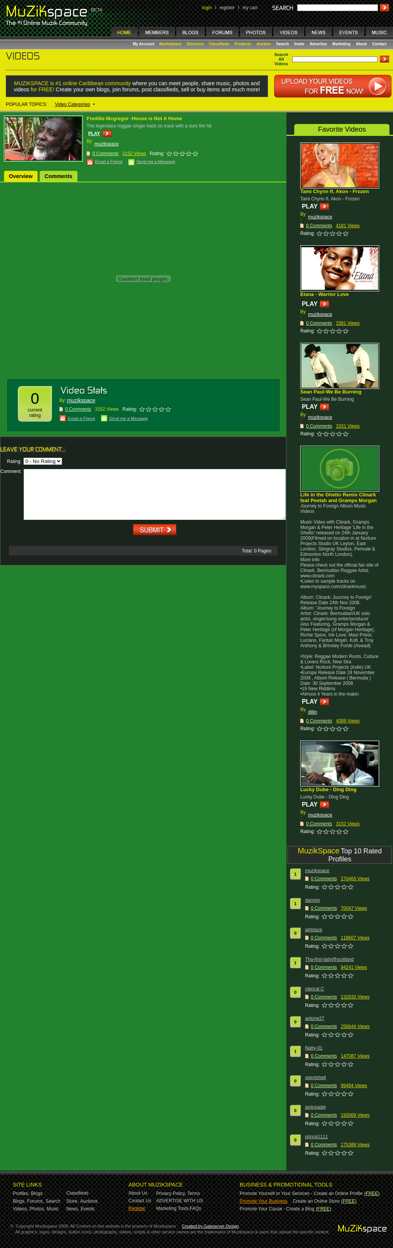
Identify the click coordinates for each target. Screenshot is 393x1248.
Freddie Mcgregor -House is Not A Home (134, 118)
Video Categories (72, 104)
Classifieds (219, 44)
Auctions (89, 1201)
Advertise (318, 44)
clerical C (314, 989)
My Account (144, 44)
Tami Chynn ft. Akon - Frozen (334, 191)
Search (282, 44)
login (207, 7)
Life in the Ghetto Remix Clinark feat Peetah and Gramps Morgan (338, 497)
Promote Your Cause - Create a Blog (277, 1209)
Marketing (341, 44)
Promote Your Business (264, 1201)
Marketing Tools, (173, 1208)
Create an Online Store (316, 1201)
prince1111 (316, 1136)
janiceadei (315, 1107)
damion (312, 900)
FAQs (195, 1208)
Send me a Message (155, 161)
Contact (379, 44)
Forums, (35, 1201)
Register (137, 1208)
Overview (21, 176)
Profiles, (21, 1193)
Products (243, 44)
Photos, (37, 1209)
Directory (195, 44)
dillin (312, 712)
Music (53, 1209)
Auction (264, 44)
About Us (137, 1193)
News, (72, 1209)
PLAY (94, 133)
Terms (193, 1193)
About (361, 44)
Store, (72, 1201)
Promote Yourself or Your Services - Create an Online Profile (301, 1193)
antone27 (314, 1018)
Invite (299, 44)
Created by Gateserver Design (210, 1226)
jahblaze (313, 929)
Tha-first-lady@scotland (329, 959)
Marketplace (171, 44)
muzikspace (106, 144)
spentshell (315, 1077)
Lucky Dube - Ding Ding (328, 789)
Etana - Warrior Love (324, 294)
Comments (58, 176)
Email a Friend (108, 161)
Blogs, (19, 1201)
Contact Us (139, 1200)
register (227, 7)
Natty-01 (313, 1048)
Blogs (37, 1193)
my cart (249, 7)
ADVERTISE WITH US (179, 1200)
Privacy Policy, (171, 1193)
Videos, (20, 1209)
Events (88, 1209)
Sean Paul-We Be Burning (330, 392)
